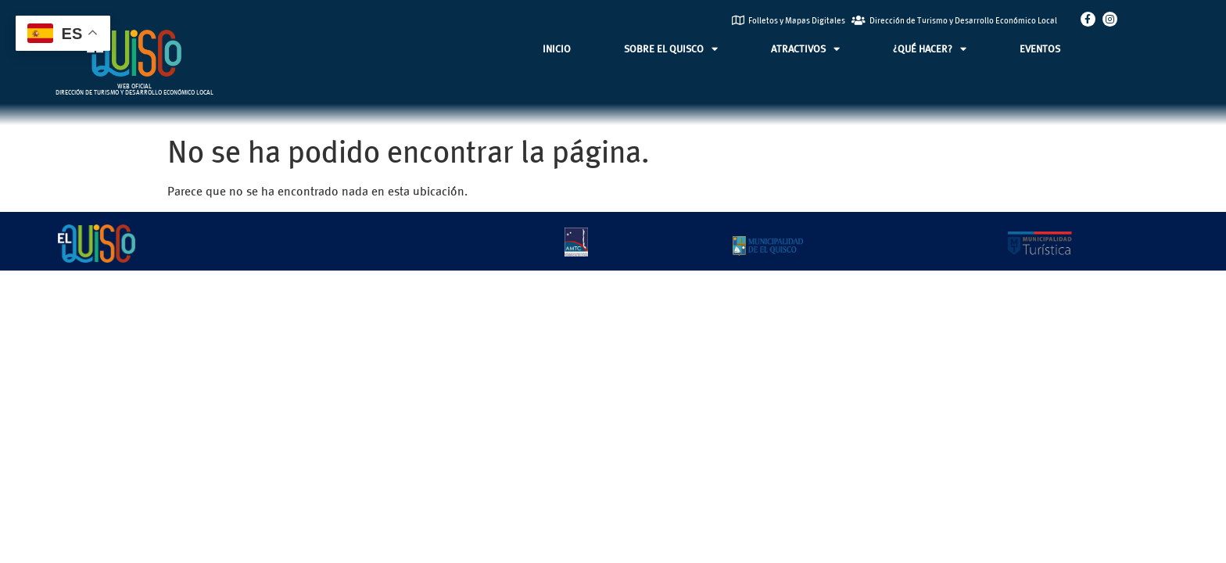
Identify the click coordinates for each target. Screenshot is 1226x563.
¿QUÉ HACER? (929, 49)
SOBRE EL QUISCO (671, 49)
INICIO (557, 48)
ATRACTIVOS (805, 49)
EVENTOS (1040, 48)
